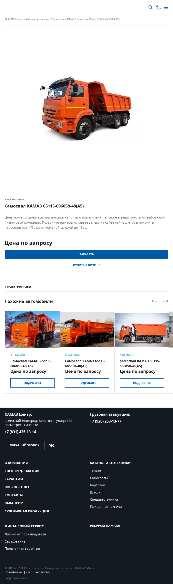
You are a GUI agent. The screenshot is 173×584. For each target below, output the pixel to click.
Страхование (15, 541)
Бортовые (98, 485)
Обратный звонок (24, 445)
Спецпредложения (22, 471)
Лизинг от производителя (25, 534)
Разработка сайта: (25, 578)
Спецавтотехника (104, 499)
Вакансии (14, 503)
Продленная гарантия (22, 548)
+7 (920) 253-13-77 (105, 421)
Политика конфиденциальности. (27, 572)
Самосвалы (99, 478)
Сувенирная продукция (27, 511)
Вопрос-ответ (17, 487)
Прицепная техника (106, 506)
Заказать (86, 254)
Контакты (14, 495)
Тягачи (95, 471)
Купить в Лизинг (86, 265)
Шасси (95, 492)
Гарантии (14, 479)
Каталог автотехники (110, 463)
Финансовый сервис (24, 526)
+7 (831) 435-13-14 (20, 432)
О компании (16, 463)
